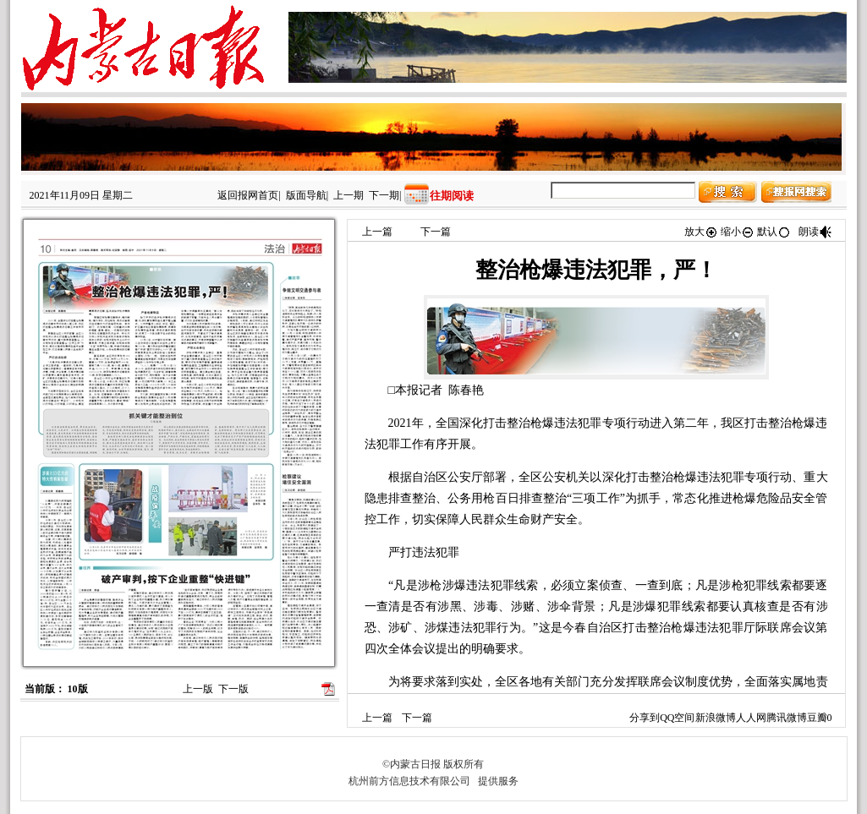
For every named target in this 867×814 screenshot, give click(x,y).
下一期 (384, 195)
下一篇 (435, 232)
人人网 (751, 718)
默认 (774, 232)
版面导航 (306, 195)
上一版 (198, 689)
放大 (701, 232)
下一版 (233, 689)
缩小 (738, 232)
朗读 (815, 232)
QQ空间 (677, 718)
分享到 (644, 718)
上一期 (348, 195)
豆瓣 (817, 718)
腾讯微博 (786, 718)
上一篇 (377, 232)
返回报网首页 (247, 195)
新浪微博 (715, 718)
